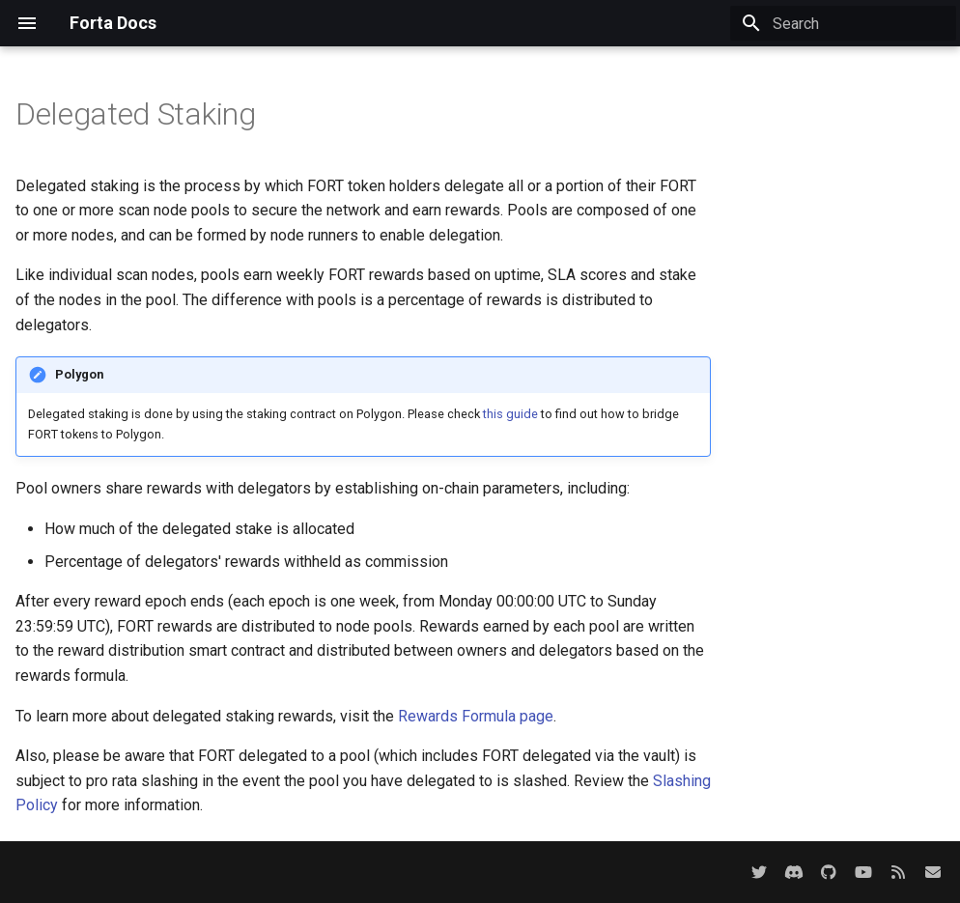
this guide (510, 414)
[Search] (843, 23)
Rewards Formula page (475, 716)
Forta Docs (113, 23)
